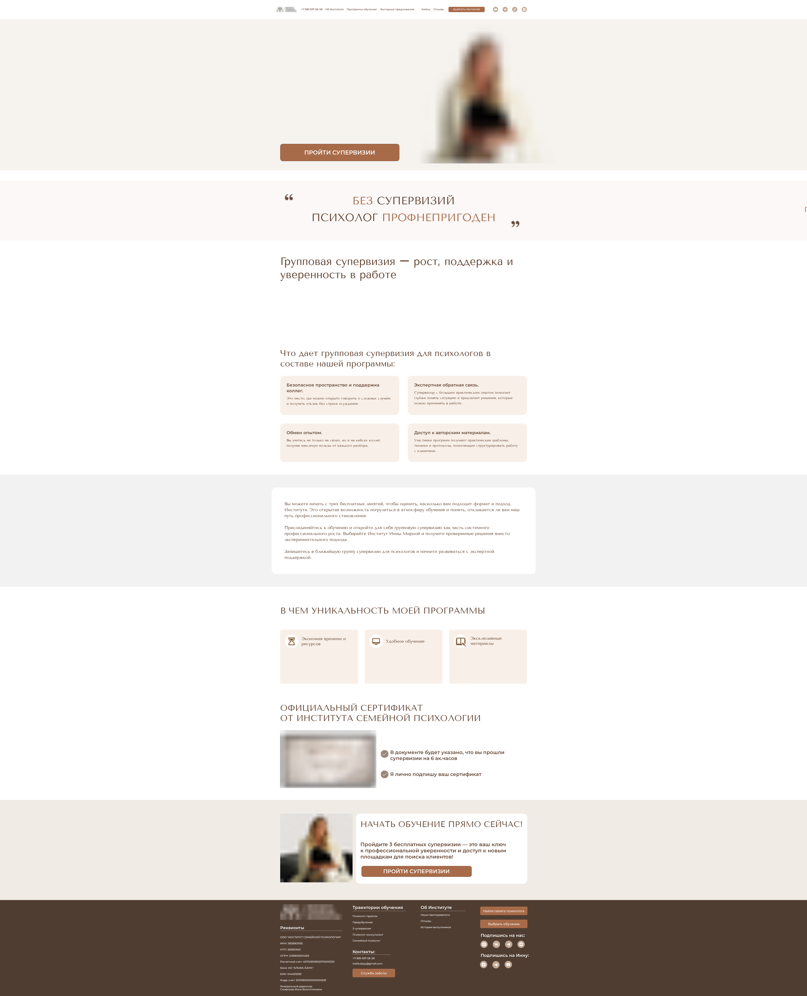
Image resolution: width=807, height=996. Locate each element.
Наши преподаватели (435, 914)
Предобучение (363, 922)
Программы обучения (362, 9)
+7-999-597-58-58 (364, 958)
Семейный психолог (366, 940)
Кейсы (425, 9)
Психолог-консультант (368, 934)
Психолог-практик (365, 916)
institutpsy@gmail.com (368, 963)
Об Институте (334, 9)
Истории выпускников (436, 927)
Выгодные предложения (397, 9)
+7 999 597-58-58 (312, 9)
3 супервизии (362, 928)
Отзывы (438, 9)
